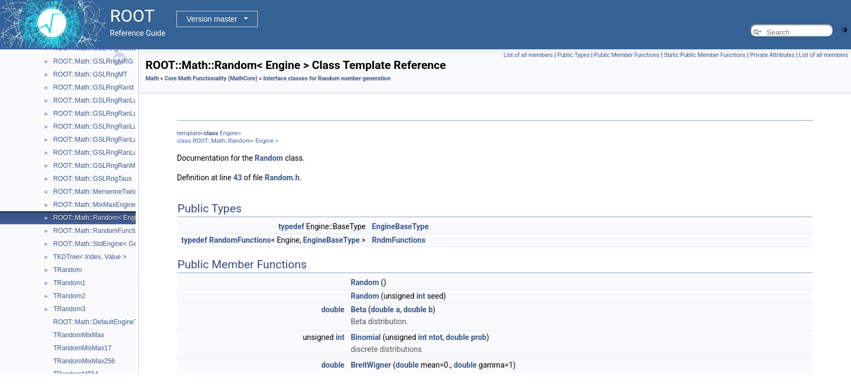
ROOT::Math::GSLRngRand (93, 87)
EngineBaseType (400, 226)
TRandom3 (69, 309)
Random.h (282, 177)
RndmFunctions (399, 240)
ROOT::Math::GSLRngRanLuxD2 (101, 126)
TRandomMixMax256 (84, 361)
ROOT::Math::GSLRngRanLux (97, 100)
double (333, 309)
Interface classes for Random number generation (327, 78)
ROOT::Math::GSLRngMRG (93, 61)
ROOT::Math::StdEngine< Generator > (108, 244)
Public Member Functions (627, 55)
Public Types (573, 55)
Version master (212, 19)
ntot (435, 337)
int (420, 296)
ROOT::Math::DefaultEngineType (100, 322)
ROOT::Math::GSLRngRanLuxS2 (100, 152)
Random (269, 158)
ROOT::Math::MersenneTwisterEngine (108, 191)
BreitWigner (371, 365)
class (211, 133)
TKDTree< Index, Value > (89, 257)
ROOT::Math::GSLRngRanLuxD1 (101, 113)
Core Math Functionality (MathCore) (211, 78)
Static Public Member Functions (705, 55)
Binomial (365, 337)
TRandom (67, 270)
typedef (291, 226)
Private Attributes (772, 55)
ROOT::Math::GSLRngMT (90, 74)
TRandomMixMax (78, 335)
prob (479, 337)
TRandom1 (69, 283)
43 (237, 177)
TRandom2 (69, 296)
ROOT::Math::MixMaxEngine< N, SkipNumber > (122, 205)
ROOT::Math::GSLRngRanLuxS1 (100, 139)
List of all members (528, 55)
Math (152, 78)
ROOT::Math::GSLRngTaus (92, 178)
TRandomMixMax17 (82, 348)
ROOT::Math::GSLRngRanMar (97, 165)
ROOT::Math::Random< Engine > (101, 218)
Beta (358, 309)
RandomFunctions (240, 240)
